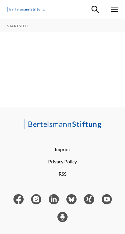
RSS (62, 174)
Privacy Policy (62, 161)
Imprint (62, 149)
